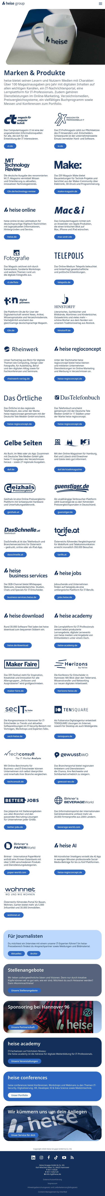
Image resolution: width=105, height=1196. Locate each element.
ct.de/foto (12, 282)
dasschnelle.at (15, 554)
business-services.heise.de (21, 597)
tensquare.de (65, 736)
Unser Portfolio (19, 1095)
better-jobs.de (15, 827)
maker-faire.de (15, 690)
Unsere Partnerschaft (23, 1027)
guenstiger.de (65, 512)
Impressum (52, 1183)
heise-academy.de (67, 645)
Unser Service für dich (23, 1135)
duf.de (10, 469)
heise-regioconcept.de (70, 378)
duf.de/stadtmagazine (70, 469)
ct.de (10, 146)
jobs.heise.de (65, 597)
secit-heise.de (14, 736)
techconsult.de (15, 781)
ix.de (60, 146)
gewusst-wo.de (66, 781)
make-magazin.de (67, 191)
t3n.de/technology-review (21, 191)
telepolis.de (64, 282)
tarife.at (62, 554)
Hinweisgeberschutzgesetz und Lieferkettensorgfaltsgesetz (52, 1187)
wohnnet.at (13, 915)
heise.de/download (17, 645)
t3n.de (10, 330)
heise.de (12, 236)
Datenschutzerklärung (52, 1179)
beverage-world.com (69, 827)
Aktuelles (16, 953)
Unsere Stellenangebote (24, 990)
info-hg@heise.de (53, 1174)
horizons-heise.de (67, 690)
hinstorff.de (64, 330)
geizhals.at (13, 512)
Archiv (33, 953)
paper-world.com (16, 872)
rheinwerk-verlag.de (18, 378)
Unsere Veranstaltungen (24, 1061)
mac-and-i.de (65, 236)
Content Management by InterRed (52, 1192)
